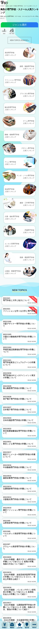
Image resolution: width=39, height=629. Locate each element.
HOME (2, 6)
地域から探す (9, 6)
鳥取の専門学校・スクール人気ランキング (25, 6)
